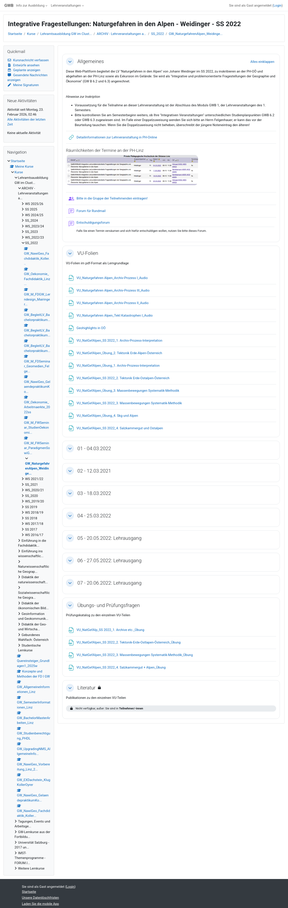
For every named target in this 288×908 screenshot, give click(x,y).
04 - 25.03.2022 (94, 515)
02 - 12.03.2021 (94, 471)
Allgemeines (90, 61)
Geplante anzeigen (23, 70)
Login (277, 5)
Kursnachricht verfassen (28, 60)
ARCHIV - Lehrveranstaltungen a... (121, 34)
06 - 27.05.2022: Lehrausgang (109, 560)
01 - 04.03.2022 (94, 448)
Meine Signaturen (23, 85)
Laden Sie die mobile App (40, 904)
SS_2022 (157, 34)
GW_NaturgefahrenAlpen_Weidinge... (196, 34)
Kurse (31, 34)
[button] (70, 61)
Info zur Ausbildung (30, 5)
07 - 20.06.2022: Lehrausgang (109, 583)
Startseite (15, 34)
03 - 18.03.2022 (94, 493)
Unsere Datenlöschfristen (40, 898)
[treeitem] (28, 515)
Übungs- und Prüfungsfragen (108, 605)
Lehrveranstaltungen (66, 5)
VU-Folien (87, 253)
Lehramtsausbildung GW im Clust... (66, 34)
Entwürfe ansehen (23, 65)
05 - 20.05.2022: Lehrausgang (109, 538)
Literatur (86, 688)
